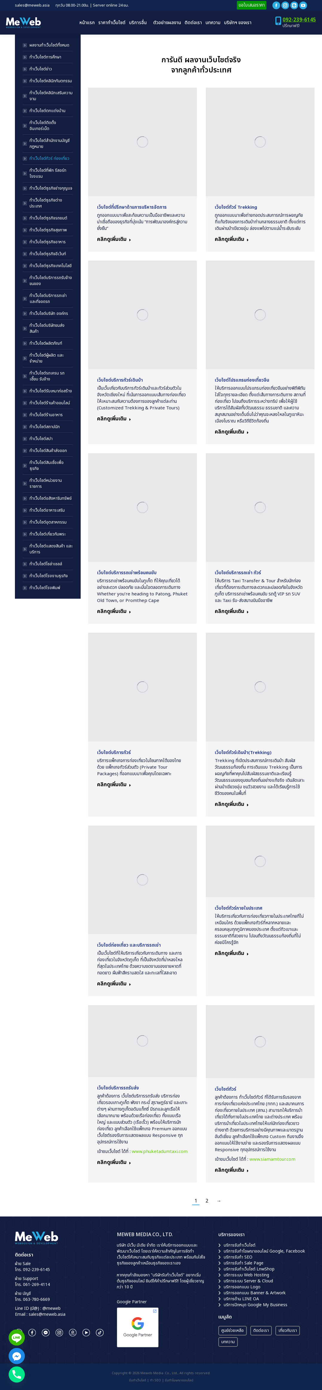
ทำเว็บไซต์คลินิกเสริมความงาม (51, 96)
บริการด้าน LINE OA (241, 1299)
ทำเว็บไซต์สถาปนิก (45, 427)
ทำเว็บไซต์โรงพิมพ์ (45, 588)
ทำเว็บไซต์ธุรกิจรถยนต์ (48, 218)
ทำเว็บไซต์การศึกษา (45, 57)
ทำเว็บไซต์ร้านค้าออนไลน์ (50, 403)
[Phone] (17, 1374)
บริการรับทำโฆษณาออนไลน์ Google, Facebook (264, 1251)
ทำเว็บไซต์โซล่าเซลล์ (46, 564)
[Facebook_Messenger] (17, 1356)
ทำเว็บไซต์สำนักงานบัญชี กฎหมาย (50, 144)
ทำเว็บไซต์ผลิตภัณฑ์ (46, 343)
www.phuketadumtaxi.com (160, 1151)
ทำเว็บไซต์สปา (41, 439)
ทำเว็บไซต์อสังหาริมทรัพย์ (51, 498)
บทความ (228, 1342)
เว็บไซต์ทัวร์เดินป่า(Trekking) (243, 752)
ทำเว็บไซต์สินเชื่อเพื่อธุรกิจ (47, 466)
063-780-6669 (36, 1299)
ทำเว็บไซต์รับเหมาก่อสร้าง (51, 391)
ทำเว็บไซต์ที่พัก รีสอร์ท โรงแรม (48, 173)
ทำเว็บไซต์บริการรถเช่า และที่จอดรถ (48, 299)
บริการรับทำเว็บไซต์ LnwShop (249, 1269)
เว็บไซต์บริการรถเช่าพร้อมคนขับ (127, 572)
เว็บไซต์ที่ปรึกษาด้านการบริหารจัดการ (132, 207)
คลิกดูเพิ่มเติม (114, 239)
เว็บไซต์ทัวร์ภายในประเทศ (238, 908)
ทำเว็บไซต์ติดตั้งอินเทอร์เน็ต (43, 126)
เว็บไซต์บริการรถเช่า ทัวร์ (238, 572)
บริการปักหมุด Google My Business (255, 1305)
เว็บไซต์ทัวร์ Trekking (236, 207)
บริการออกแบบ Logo (242, 1287)
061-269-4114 (36, 1284)
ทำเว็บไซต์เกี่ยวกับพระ (48, 534)
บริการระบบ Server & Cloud (248, 1281)
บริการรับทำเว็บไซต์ (239, 1245)
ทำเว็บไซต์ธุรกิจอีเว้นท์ (48, 254)
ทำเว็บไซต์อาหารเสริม (47, 510)
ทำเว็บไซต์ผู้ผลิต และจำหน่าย (47, 358)
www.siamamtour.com (272, 1159)
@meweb (51, 1308)
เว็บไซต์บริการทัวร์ (114, 752)
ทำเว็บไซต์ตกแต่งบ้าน (47, 111)
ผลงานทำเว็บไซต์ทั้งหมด (49, 45)
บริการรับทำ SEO (238, 1257)
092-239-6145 (299, 20)
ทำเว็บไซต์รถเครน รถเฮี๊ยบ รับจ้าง (47, 376)
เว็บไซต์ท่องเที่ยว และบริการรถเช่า (129, 945)
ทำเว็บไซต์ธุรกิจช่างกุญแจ (51, 188)
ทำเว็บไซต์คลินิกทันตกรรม (51, 81)
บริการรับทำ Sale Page (243, 1263)
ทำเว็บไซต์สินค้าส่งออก (48, 451)
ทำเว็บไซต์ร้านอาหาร (46, 415)
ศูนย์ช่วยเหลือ (232, 1330)
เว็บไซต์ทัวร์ (225, 1089)
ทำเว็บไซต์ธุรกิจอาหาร (48, 242)
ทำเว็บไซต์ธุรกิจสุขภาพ (48, 230)
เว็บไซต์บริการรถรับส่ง (118, 1088)
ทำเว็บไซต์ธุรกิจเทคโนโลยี (51, 266)
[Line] (17, 1337)
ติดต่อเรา (261, 1330)
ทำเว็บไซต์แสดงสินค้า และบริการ (51, 549)
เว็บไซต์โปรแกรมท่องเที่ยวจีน (242, 380)
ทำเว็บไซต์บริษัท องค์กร (49, 314)
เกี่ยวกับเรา (287, 1330)
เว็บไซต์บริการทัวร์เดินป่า (120, 380)
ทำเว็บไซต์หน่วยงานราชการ (46, 484)
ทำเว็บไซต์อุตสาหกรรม (48, 522)
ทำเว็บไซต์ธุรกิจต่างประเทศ (46, 203)
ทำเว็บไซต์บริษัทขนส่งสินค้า (47, 329)
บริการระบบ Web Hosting (246, 1275)
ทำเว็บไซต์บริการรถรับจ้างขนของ (51, 281)
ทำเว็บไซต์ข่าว (41, 69)
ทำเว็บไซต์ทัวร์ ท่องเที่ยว (49, 159)
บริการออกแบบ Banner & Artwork (255, 1293)
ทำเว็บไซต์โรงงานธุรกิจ (49, 576)
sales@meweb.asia (47, 1314)
